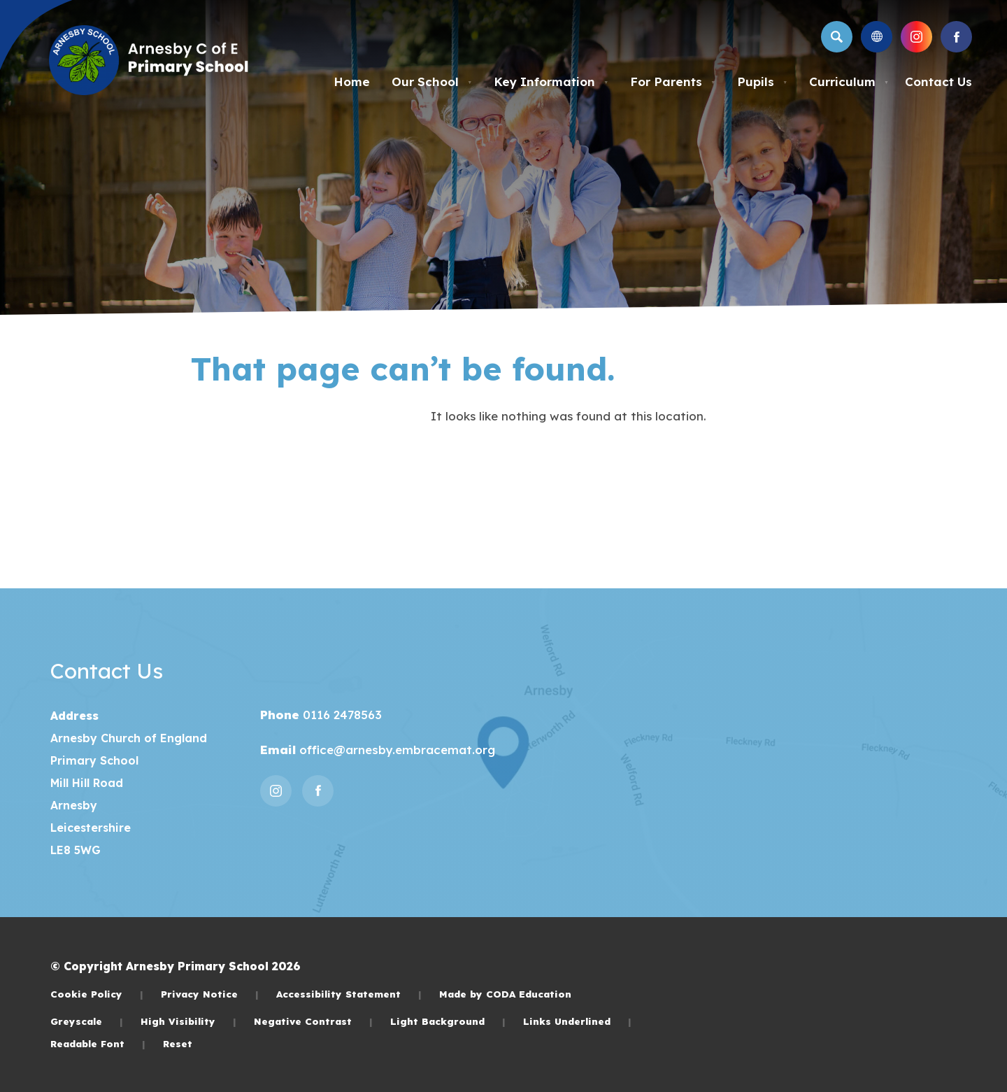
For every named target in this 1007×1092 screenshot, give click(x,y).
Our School (432, 81)
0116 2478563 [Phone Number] (340, 714)
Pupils (762, 81)
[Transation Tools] (876, 36)
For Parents (672, 81)
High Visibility (188, 1021)
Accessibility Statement (349, 994)
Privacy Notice (210, 994)
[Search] (836, 36)
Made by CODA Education (505, 994)
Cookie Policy (96, 994)
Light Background (448, 1021)
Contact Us (938, 81)
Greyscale (86, 1021)
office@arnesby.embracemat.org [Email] (395, 749)
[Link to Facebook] (956, 36)
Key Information (551, 81)
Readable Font (97, 1043)
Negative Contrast (313, 1021)
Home (352, 81)
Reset (177, 1043)
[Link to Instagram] (916, 36)
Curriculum (849, 81)
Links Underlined (577, 1021)
